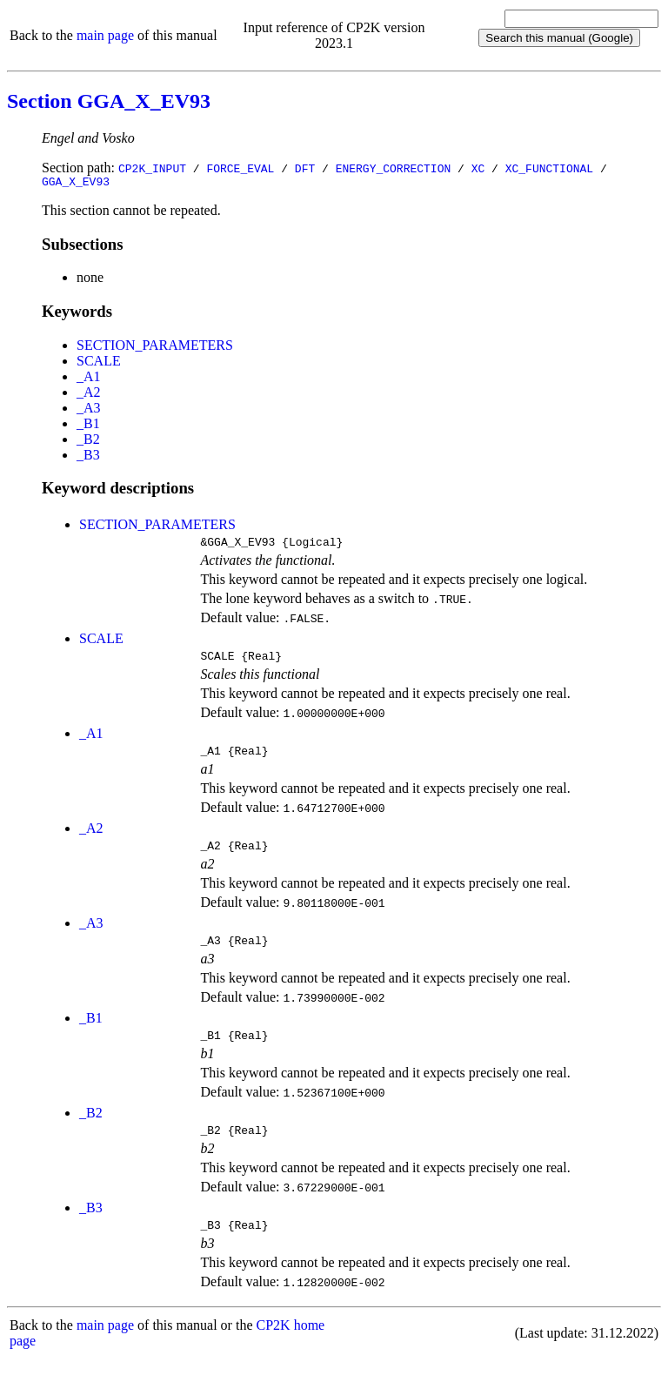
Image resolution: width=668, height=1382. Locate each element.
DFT (305, 168)
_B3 (88, 457)
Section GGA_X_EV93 (108, 101)
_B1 (88, 426)
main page (105, 35)
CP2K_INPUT (152, 168)
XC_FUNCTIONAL (549, 168)
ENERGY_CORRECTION (393, 168)
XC (478, 168)
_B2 (88, 441)
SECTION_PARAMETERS (155, 347)
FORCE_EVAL (240, 168)
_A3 (89, 410)
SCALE (99, 363)
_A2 (89, 394)
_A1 (89, 379)
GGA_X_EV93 (76, 183)
